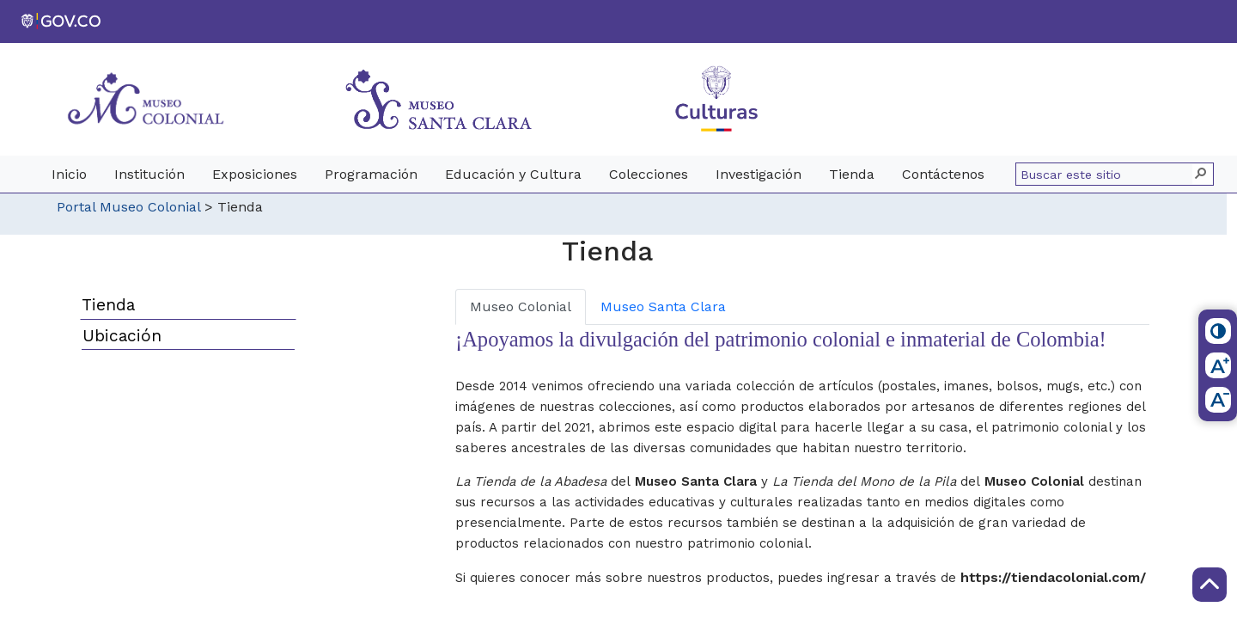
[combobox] (1106, 174)
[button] (1202, 174)
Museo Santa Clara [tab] (663, 306)
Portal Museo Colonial (128, 207)
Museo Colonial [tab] (520, 306)
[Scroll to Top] (1209, 584)
